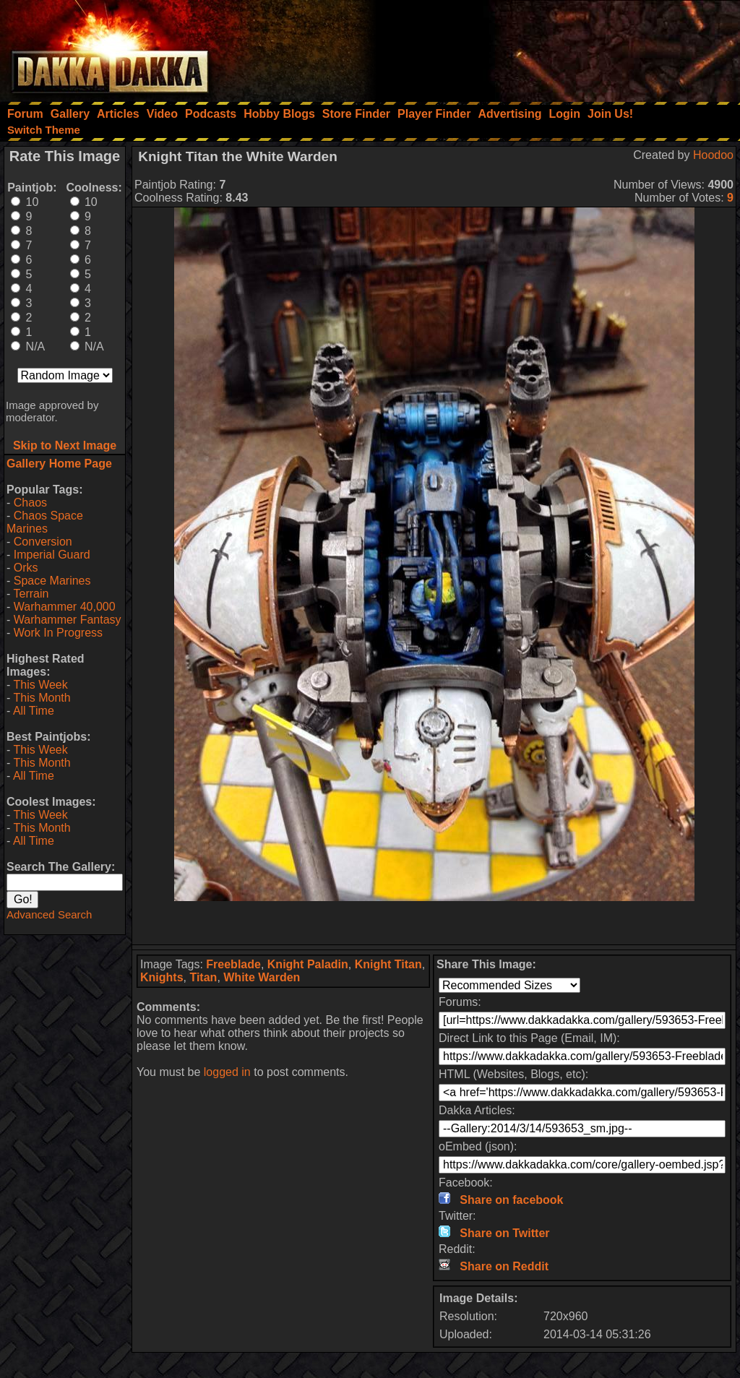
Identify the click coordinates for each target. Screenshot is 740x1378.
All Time (33, 711)
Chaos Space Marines (45, 522)
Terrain (30, 593)
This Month (41, 698)
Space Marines (52, 580)
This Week (40, 685)
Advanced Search (49, 914)
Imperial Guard (52, 554)
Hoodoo (713, 155)
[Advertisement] (546, 47)
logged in (227, 1072)
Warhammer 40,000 (65, 606)
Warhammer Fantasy (67, 619)
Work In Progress (58, 632)
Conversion (43, 541)
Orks (26, 567)
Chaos (30, 502)
